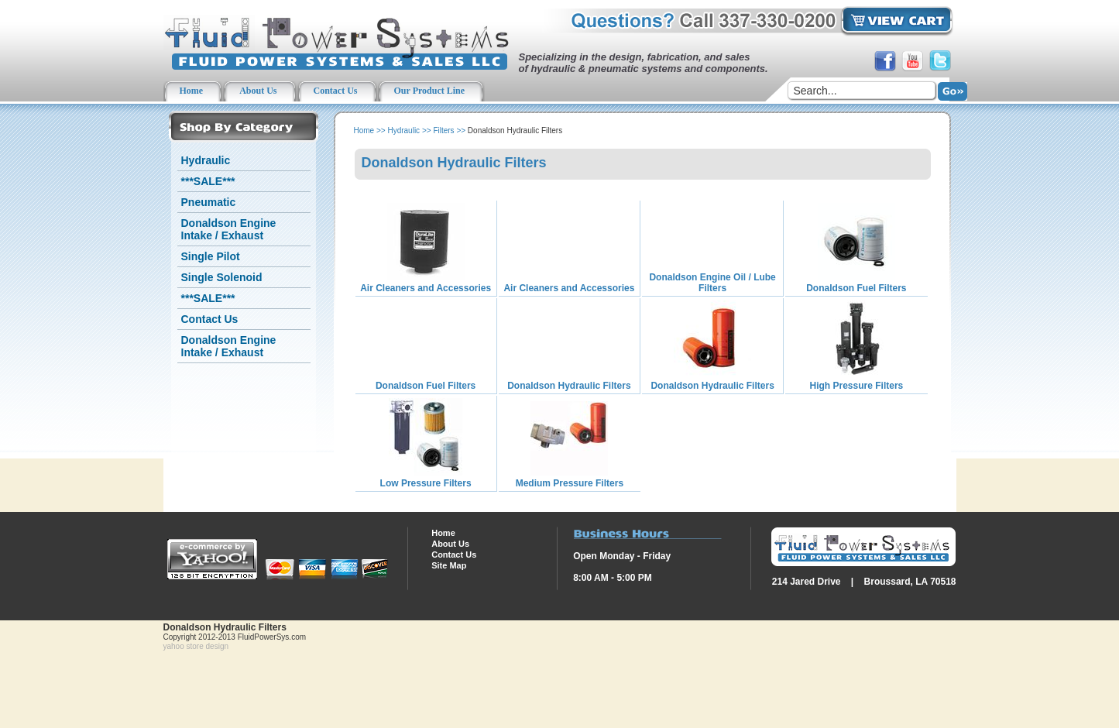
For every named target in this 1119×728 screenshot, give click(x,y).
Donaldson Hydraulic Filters (568, 385)
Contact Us (210, 319)
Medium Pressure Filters (569, 483)
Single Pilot (210, 256)
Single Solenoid (222, 277)
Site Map (448, 565)
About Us (450, 543)
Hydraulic (206, 160)
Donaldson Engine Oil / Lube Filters (712, 283)
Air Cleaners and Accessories (425, 288)
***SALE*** (208, 181)
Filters (443, 130)
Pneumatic (208, 202)
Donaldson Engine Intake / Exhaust (228, 229)
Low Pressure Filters (426, 483)
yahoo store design (196, 646)
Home (364, 130)
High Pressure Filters (857, 385)
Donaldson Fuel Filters (856, 288)
